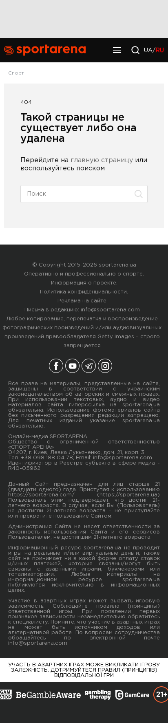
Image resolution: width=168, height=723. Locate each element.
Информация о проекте (83, 283)
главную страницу (102, 160)
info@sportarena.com (110, 310)
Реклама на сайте (81, 301)
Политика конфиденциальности (83, 292)
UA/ (154, 50)
